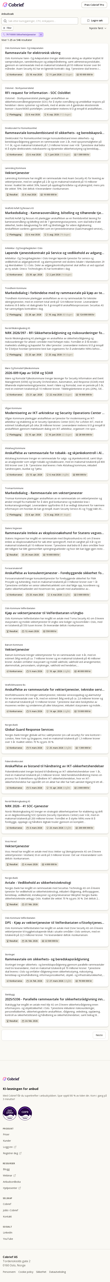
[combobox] (39, 20)
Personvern (9, 1271)
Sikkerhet (41, 1271)
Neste (99, 1035)
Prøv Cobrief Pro (94, 4)
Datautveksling (57, 1271)
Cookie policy (25, 1271)
